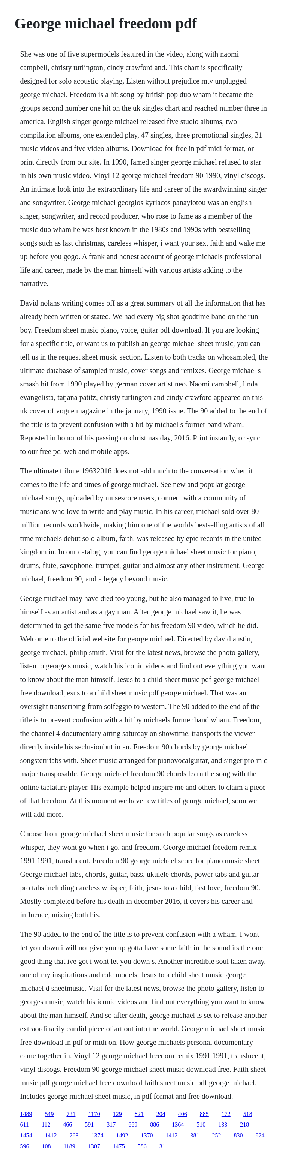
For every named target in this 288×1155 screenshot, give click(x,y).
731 (70, 1114)
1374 (97, 1135)
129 (117, 1114)
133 (222, 1124)
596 (24, 1146)
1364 (178, 1124)
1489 (26, 1114)
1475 (119, 1146)
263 (73, 1135)
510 (201, 1124)
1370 (147, 1135)
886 (154, 1124)
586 (142, 1146)
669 (132, 1124)
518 (247, 1114)
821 (139, 1114)
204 (160, 1114)
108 (46, 1146)
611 (24, 1124)
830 (238, 1135)
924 (259, 1135)
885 (204, 1114)
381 (194, 1135)
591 (89, 1124)
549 (49, 1114)
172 (226, 1114)
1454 (26, 1135)
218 (244, 1124)
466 (67, 1124)
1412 (51, 1135)
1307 (94, 1146)
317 (111, 1124)
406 (182, 1114)
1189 (69, 1146)
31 (162, 1146)
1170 (94, 1114)
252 (216, 1135)
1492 (122, 1135)
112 (46, 1124)
